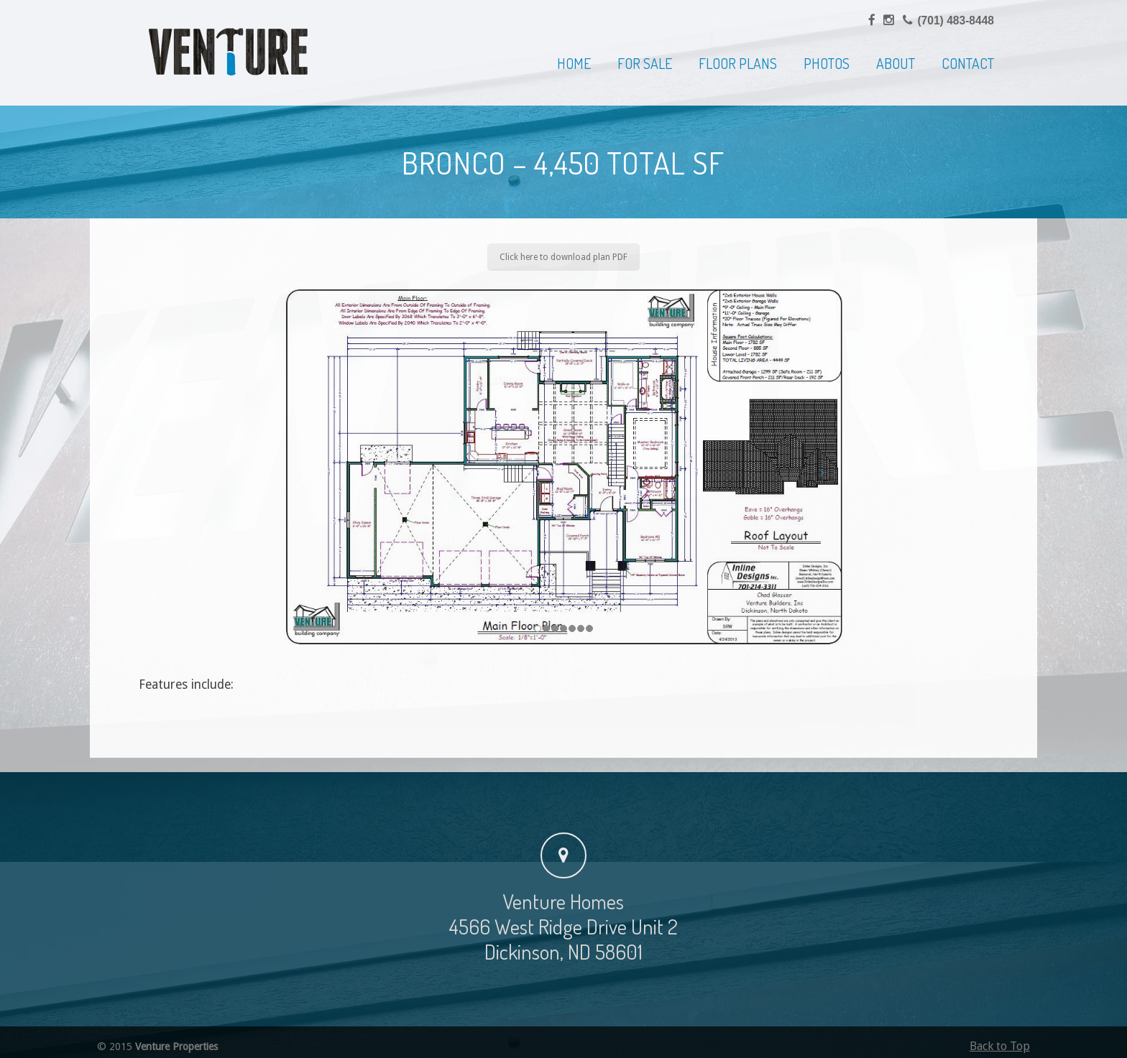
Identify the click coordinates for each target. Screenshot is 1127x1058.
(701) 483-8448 (955, 20)
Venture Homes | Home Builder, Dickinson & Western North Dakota (228, 52)
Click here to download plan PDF (563, 257)
